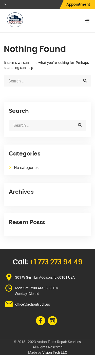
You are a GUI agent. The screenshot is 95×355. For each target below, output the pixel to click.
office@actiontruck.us (32, 304)
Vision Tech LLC (54, 352)
